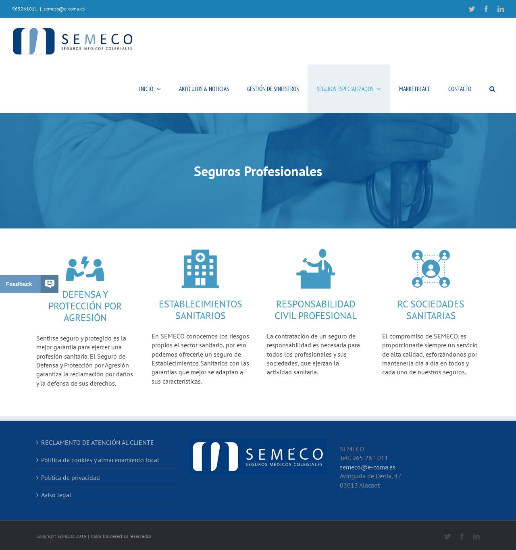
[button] (492, 88)
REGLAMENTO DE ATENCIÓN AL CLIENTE (97, 442)
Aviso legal (56, 495)
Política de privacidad (70, 477)
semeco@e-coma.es (64, 9)
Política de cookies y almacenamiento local (100, 460)
